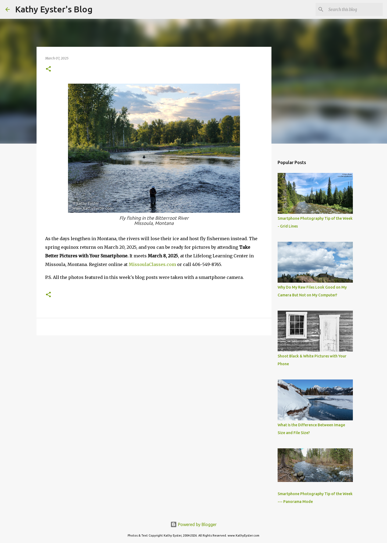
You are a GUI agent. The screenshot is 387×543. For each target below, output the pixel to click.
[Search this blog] (354, 9)
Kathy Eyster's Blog (53, 9)
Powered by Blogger (193, 524)
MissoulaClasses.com (152, 264)
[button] (48, 69)
